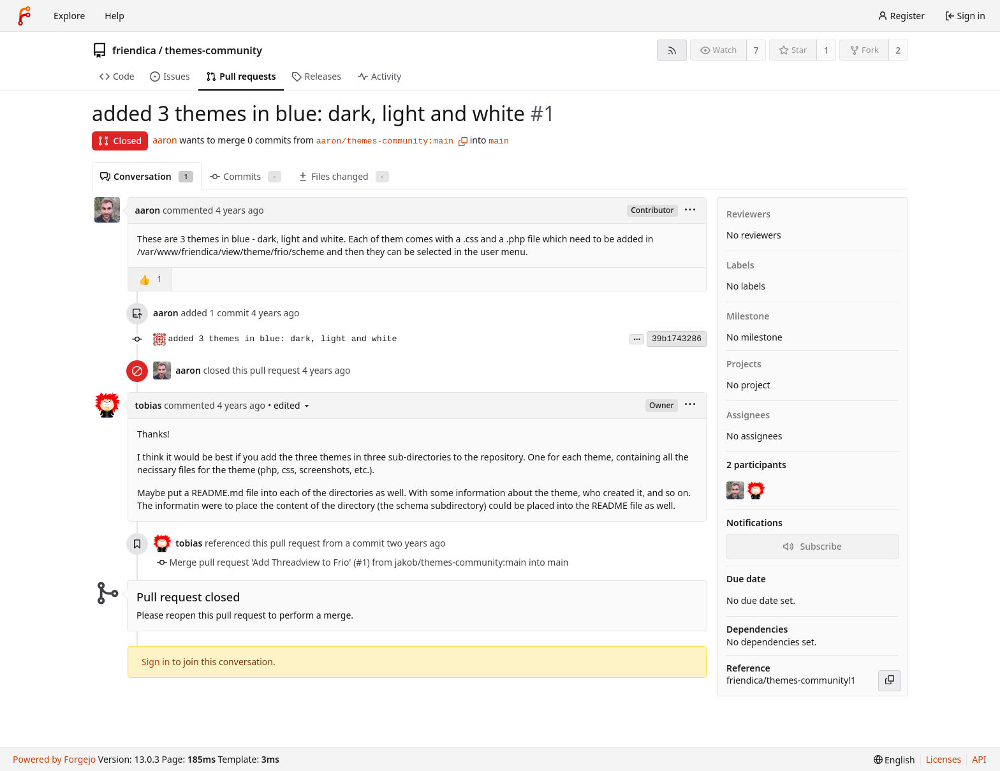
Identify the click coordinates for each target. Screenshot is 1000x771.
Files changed (343, 176)
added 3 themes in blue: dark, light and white (282, 339)
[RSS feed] (672, 50)
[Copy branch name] (463, 141)
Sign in (156, 662)
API (979, 759)
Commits (245, 176)
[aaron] (736, 490)
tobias (148, 405)
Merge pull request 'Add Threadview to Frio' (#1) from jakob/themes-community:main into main (369, 562)
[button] (150, 279)
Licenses (944, 759)
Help (114, 16)
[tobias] (757, 490)
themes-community (213, 50)
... (637, 338)
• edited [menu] (289, 405)
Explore (69, 16)
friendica (134, 50)
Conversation (146, 176)
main (499, 141)
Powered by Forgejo (54, 759)
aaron (164, 140)
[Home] (24, 15)
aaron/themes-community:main (384, 141)
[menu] (690, 210)
